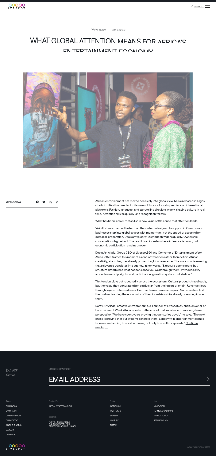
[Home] (27, 447)
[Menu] (207, 6)
